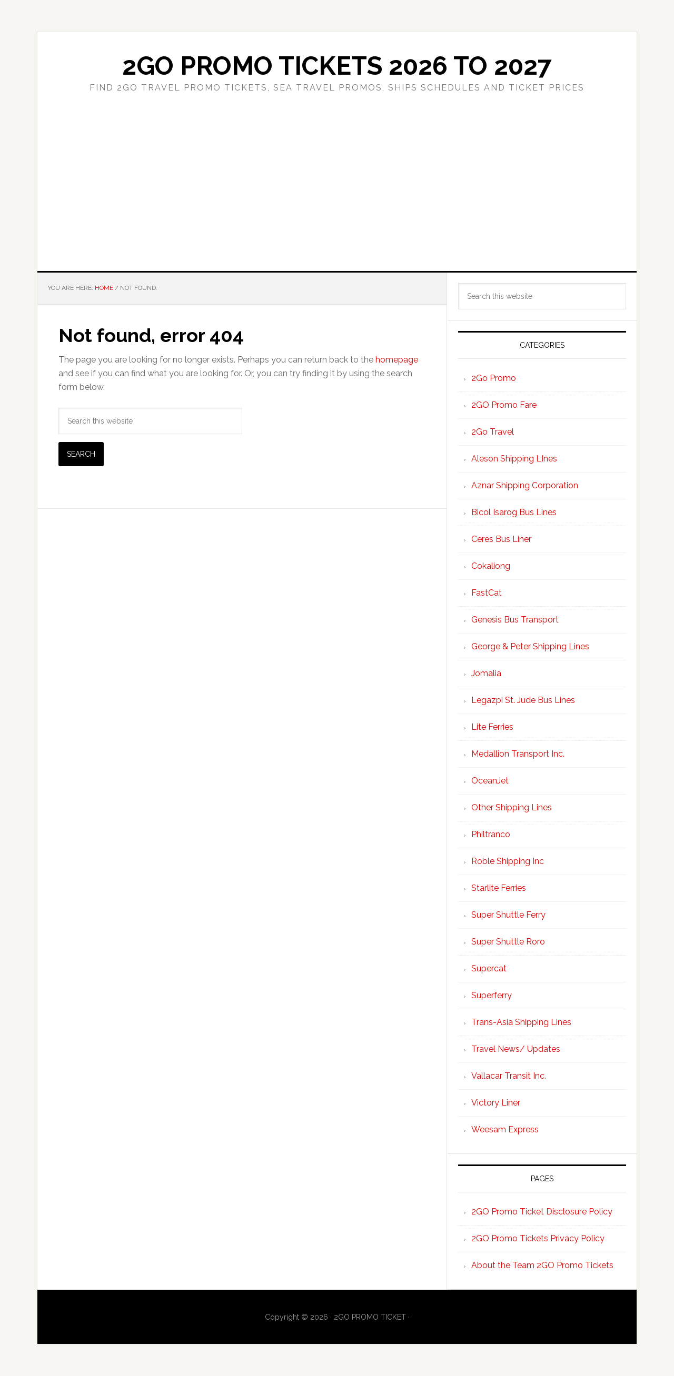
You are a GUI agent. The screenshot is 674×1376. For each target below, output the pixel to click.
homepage (396, 360)
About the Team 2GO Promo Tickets (542, 1265)
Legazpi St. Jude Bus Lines (523, 700)
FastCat (486, 593)
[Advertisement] (337, 192)
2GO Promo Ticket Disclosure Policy (541, 1212)
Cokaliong (490, 566)
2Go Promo (493, 378)
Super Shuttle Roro (508, 942)
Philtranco (490, 834)
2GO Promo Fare (504, 405)
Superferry (491, 995)
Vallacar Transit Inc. (508, 1076)
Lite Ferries (492, 727)
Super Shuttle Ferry (508, 915)
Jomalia (486, 673)
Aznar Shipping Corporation (524, 485)
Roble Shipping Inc (507, 861)
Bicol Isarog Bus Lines (514, 512)
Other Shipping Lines (511, 807)
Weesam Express (505, 1129)
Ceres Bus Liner (501, 539)
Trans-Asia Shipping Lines (521, 1022)
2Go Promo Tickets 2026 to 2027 (337, 66)
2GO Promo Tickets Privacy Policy (537, 1238)
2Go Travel (492, 432)
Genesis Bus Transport (515, 620)
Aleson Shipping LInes (514, 459)
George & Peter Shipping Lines (530, 646)
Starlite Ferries (498, 888)
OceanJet (490, 781)
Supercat (489, 968)
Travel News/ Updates (515, 1049)
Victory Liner (495, 1103)
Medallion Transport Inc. (517, 754)
